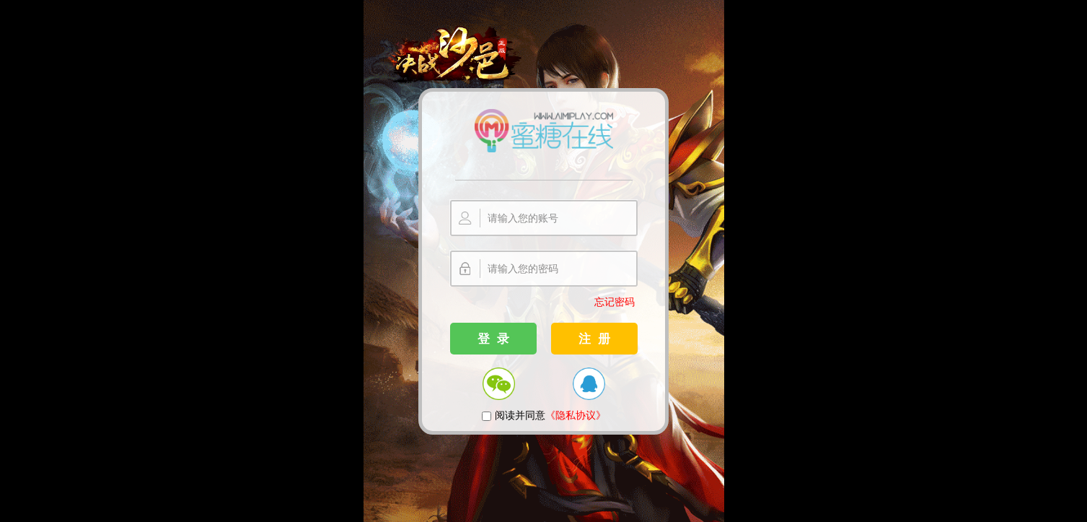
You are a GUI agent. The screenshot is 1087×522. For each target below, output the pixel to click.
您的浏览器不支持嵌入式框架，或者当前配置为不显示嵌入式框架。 (543, 261)
